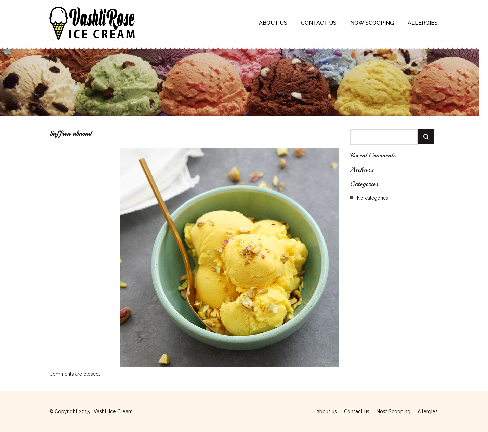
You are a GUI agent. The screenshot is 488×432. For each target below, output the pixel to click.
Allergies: (423, 22)
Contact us (319, 22)
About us (273, 22)
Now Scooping (372, 22)
